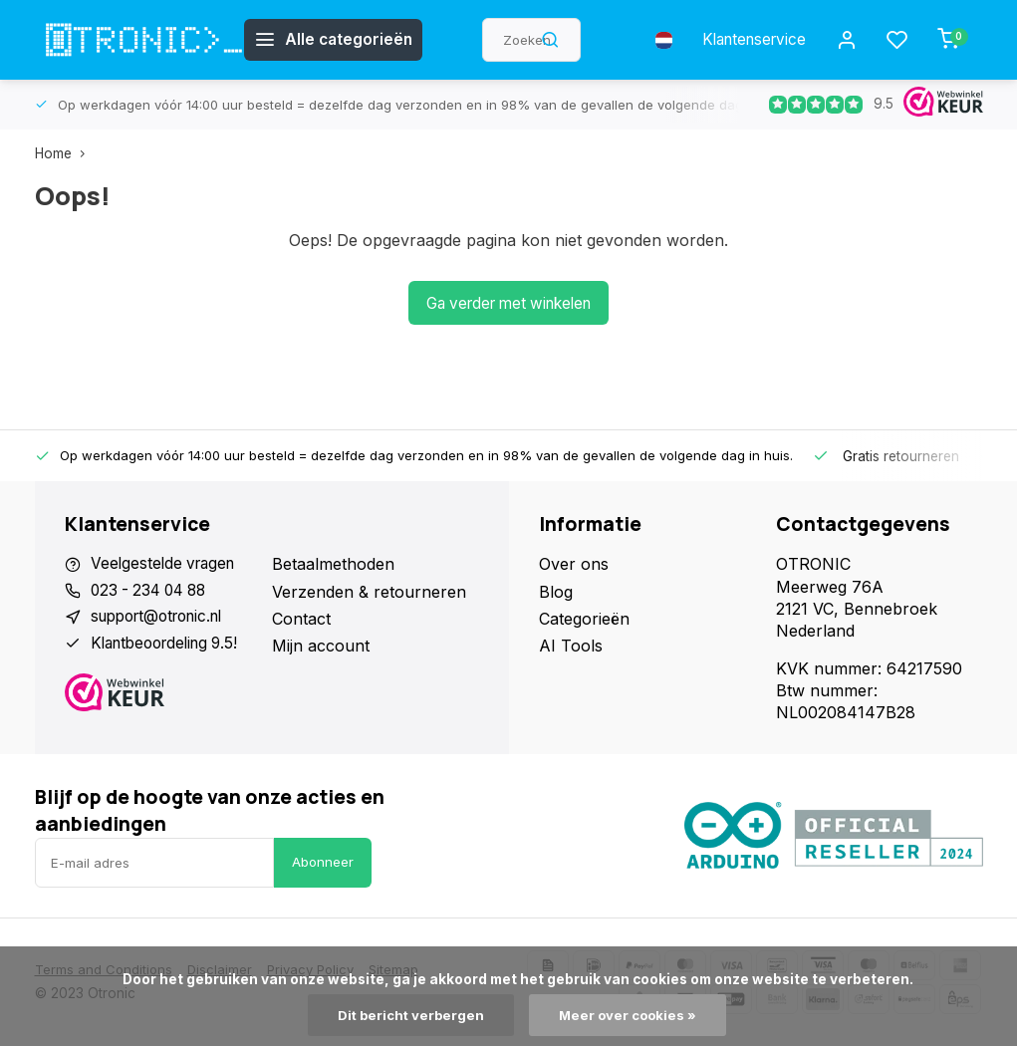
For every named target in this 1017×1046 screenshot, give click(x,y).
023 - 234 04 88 (153, 592)
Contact (301, 619)
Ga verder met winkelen (508, 303)
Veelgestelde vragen (166, 564)
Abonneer (323, 862)
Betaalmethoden (333, 564)
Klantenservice (747, 40)
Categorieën (584, 619)
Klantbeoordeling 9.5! (171, 645)
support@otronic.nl (164, 619)
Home (64, 153)
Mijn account (321, 645)
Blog (556, 592)
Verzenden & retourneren (369, 592)
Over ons (574, 564)
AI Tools (571, 645)
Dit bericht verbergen (409, 1015)
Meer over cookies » (629, 1015)
